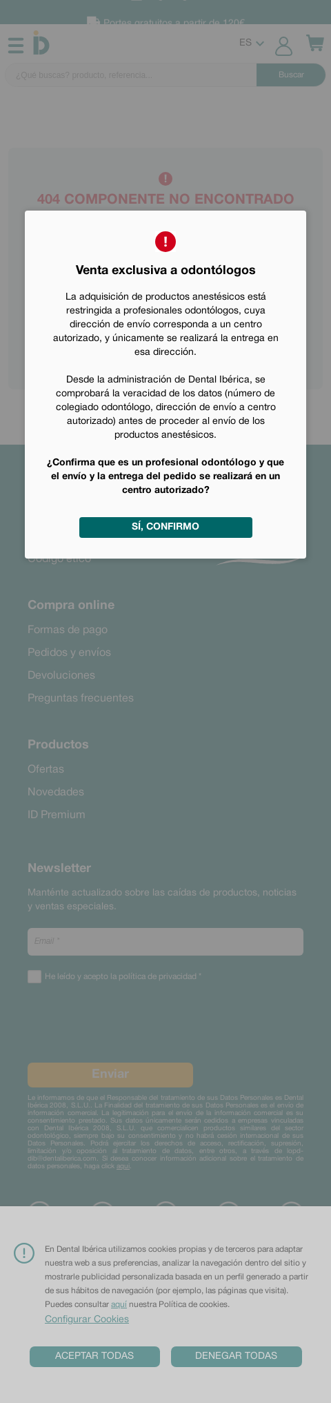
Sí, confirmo (165, 527)
